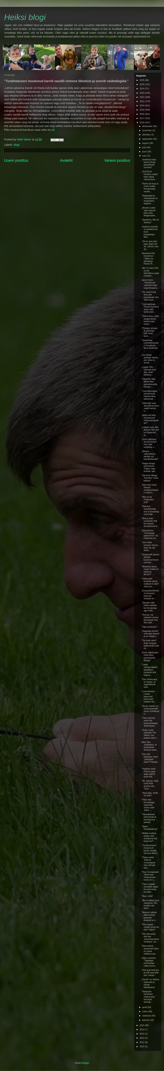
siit (53, 129)
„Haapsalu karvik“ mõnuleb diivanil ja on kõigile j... (150, 633)
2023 (142, 93)
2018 (142, 114)
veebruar (146, 1016)
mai (144, 156)
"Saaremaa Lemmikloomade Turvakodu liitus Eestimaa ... (150, 345)
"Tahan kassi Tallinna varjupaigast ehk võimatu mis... (148, 862)
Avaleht (66, 160)
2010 (142, 1046)
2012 (142, 1038)
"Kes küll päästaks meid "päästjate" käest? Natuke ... (150, 759)
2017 (142, 118)
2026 (142, 80)
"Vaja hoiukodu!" (149, 627)
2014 (142, 1029)
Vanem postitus (117, 160)
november (147, 130)
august (145, 143)
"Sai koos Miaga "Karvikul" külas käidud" (150, 478)
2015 (142, 1025)
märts (145, 1011)
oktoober (146, 134)
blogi (16, 144)
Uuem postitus (16, 160)
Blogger (85, 1063)
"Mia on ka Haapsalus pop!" (148, 499)
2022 (142, 97)
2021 (142, 101)
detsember (147, 126)
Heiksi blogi (25, 17)
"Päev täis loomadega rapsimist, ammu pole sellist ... (148, 805)
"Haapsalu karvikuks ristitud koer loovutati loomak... (148, 996)
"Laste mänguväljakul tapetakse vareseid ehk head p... (149, 669)
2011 (142, 1042)
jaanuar (146, 1020)
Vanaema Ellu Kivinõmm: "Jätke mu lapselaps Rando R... (148, 258)
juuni (144, 151)
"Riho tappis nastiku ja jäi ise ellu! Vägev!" (150, 927)
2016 (142, 122)
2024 (142, 88)
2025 (142, 84)
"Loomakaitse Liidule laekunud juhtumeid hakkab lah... (149, 696)
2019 (142, 110)
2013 (142, 1034)
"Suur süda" (147, 896)
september (147, 139)
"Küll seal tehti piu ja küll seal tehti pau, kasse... (150, 972)
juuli (144, 147)
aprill (144, 1007)
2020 (142, 105)
